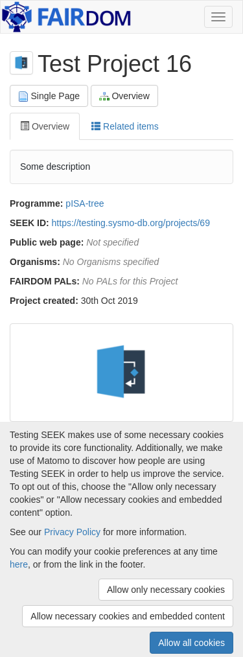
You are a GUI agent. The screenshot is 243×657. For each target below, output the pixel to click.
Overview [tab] (44, 126)
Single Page (49, 96)
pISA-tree (84, 203)
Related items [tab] (124, 126)
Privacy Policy (72, 532)
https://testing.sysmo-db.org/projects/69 (131, 223)
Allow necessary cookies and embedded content (127, 616)
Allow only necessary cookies (166, 589)
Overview (124, 96)
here (19, 564)
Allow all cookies (191, 643)
